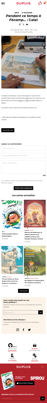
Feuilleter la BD (8, 133)
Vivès (27, 105)
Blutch (27, 29)
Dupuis (23, 3)
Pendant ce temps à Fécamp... (24, 32)
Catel (31, 29)
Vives (35, 29)
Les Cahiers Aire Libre (17, 29)
